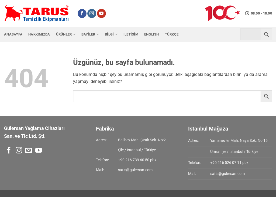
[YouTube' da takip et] (101, 13)
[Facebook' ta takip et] (82, 13)
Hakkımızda (39, 34)
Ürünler (65, 34)
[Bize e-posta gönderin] (28, 150)
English (151, 34)
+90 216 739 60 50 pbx (137, 160)
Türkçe (172, 34)
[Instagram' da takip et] (91, 13)
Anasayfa (13, 34)
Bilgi (111, 34)
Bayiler (90, 34)
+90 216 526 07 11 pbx (229, 162)
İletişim (130, 34)
